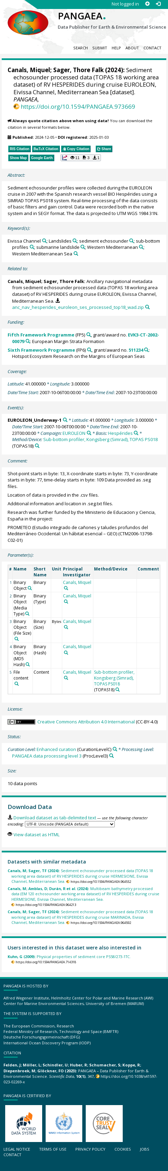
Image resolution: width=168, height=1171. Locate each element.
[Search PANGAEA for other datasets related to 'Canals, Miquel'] (66, 588)
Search (80, 47)
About (132, 47)
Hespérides (120, 433)
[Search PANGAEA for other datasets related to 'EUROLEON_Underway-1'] (65, 420)
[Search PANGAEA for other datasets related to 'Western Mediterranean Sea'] (76, 253)
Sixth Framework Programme (41, 350)
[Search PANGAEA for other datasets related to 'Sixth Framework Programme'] (89, 350)
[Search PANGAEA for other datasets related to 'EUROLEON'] (89, 433)
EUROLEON (74, 433)
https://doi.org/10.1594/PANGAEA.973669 (78, 106)
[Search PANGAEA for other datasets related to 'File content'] (17, 684)
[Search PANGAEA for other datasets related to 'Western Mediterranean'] (141, 247)
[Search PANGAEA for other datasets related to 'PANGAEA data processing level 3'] (111, 755)
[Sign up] (147, 4)
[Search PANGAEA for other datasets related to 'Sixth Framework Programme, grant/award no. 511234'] (146, 350)
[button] (80, 157)
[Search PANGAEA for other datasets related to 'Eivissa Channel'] (44, 240)
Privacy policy (90, 1149)
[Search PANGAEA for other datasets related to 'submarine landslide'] (83, 247)
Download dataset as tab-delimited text (54, 817)
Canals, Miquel (29, 70)
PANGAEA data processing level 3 (47, 756)
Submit (99, 47)
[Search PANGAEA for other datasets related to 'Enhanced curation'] (115, 749)
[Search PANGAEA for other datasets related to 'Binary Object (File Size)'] (17, 639)
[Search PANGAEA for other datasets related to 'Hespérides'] (136, 433)
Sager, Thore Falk (78, 70)
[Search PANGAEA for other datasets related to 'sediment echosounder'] (131, 240)
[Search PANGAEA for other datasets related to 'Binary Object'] (30, 588)
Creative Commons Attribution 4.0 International (86, 722)
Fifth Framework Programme (41, 335)
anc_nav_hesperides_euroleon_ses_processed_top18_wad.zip (78, 307)
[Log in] (158, 4)
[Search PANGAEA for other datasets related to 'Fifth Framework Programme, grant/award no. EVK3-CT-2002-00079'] (28, 341)
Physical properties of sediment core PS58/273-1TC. (69, 956)
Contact (152, 47)
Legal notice (16, 1149)
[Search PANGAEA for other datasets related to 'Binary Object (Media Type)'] (27, 614)
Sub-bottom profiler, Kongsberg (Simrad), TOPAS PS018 (100, 439)
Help (116, 47)
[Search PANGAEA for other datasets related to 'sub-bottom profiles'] (32, 247)
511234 (136, 350)
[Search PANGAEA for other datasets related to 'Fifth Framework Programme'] (88, 334)
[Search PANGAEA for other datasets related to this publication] (147, 307)
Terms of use (52, 1149)
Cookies (122, 1149)
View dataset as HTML (36, 834)
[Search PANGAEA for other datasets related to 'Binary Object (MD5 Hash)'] (28, 664)
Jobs (144, 1149)
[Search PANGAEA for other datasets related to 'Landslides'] (75, 240)
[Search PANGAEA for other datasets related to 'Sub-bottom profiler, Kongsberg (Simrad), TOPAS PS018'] (37, 445)
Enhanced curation (56, 749)
